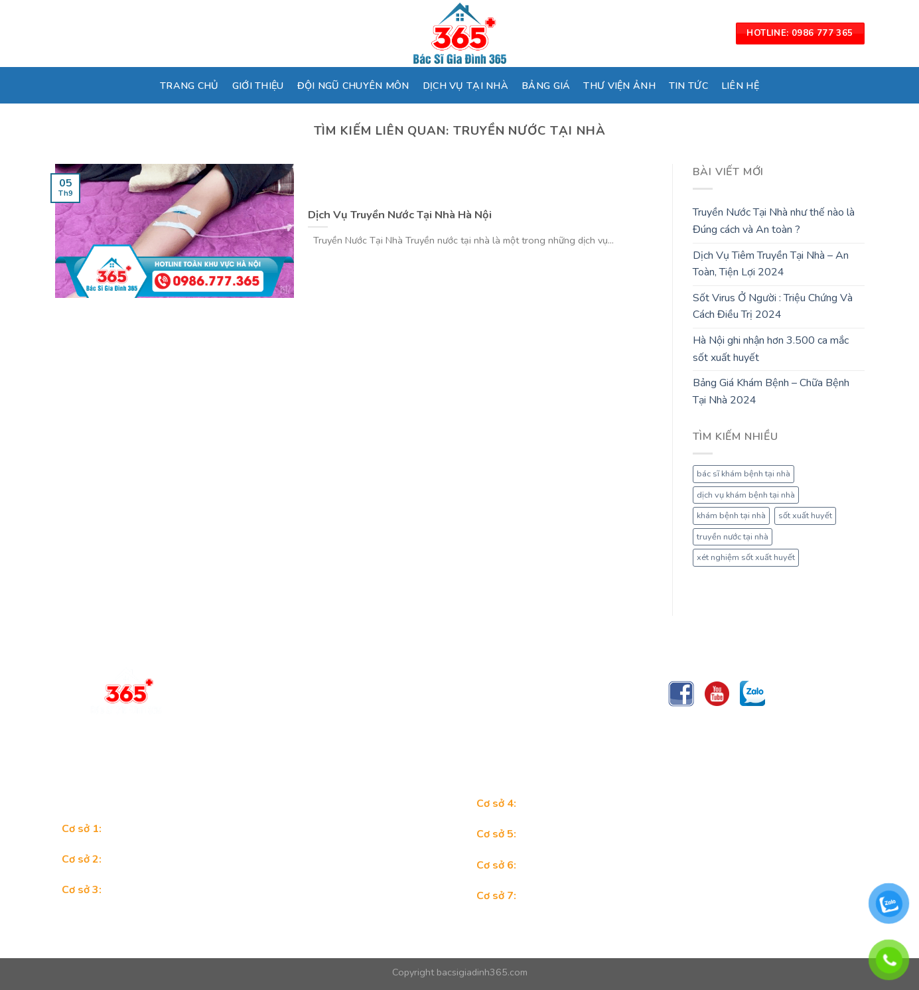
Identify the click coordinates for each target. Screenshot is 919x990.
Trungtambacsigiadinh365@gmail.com (299, 749)
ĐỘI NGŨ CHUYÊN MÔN (353, 85)
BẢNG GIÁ (546, 85)
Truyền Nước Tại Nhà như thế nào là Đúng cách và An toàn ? (774, 221)
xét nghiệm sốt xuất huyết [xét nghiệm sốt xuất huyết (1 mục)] (746, 557)
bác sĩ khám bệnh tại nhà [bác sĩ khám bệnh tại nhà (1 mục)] (743, 474)
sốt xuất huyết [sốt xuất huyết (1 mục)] (805, 516)
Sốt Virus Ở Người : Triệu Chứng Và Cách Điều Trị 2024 (773, 306)
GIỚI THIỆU (258, 85)
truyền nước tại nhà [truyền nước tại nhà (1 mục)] (732, 537)
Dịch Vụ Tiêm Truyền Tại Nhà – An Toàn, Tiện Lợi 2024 (771, 264)
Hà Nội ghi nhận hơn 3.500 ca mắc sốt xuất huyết (771, 349)
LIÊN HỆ (740, 85)
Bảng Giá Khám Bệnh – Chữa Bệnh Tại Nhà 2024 (771, 391)
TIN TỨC (688, 85)
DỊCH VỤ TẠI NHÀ (465, 85)
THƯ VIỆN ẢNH (619, 85)
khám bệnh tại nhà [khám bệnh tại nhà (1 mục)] (731, 516)
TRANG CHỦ (189, 85)
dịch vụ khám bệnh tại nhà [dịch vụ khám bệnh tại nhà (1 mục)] (746, 495)
